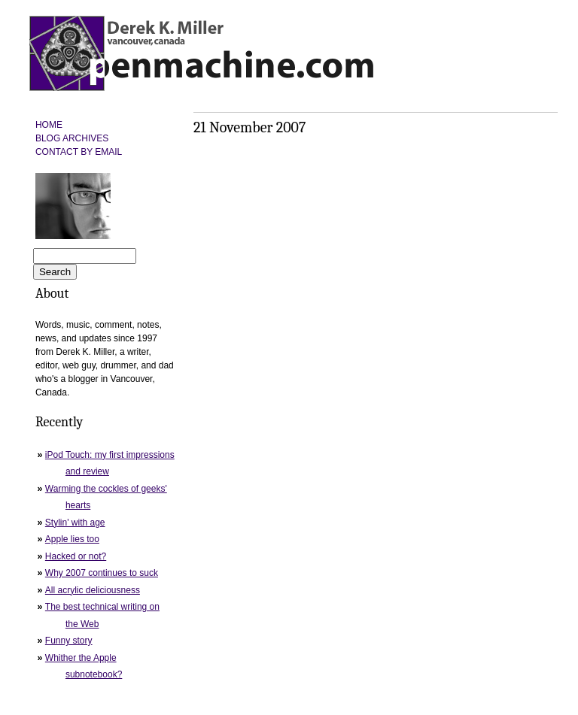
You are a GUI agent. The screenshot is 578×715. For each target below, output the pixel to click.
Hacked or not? (75, 556)
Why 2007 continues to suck (101, 573)
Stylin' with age (75, 522)
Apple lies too (72, 539)
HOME (48, 125)
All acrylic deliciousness (92, 590)
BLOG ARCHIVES (71, 138)
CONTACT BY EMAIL (78, 152)
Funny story (69, 640)
